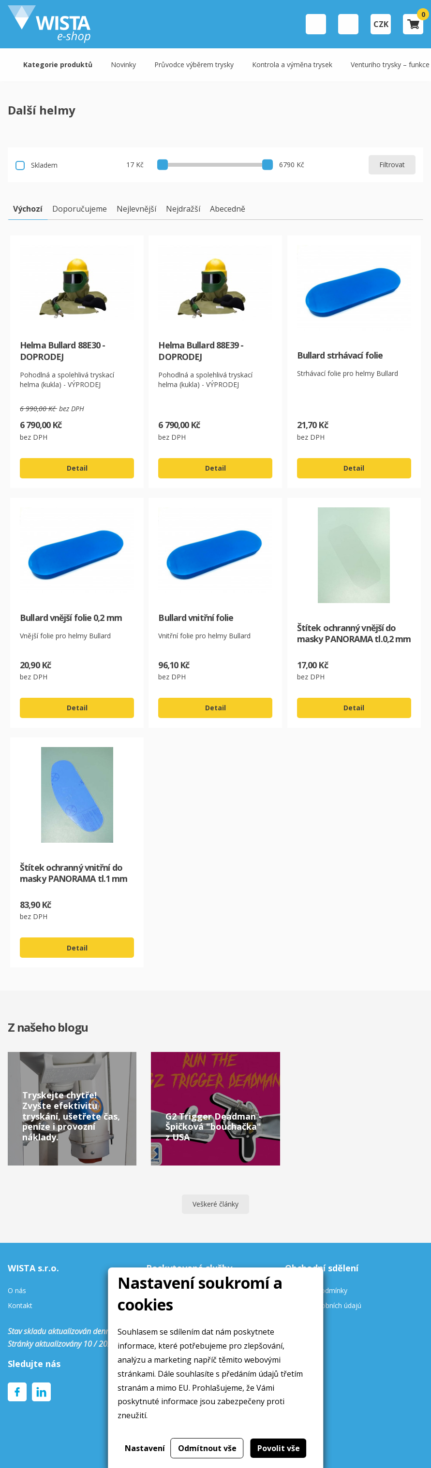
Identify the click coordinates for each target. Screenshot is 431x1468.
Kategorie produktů (57, 64)
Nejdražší (183, 208)
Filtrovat (392, 164)
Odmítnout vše (207, 1448)
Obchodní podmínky (316, 1291)
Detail (77, 468)
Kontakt (20, 1306)
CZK (380, 24)
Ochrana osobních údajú (323, 1306)
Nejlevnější (136, 208)
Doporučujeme (79, 208)
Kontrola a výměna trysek (292, 64)
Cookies (297, 1321)
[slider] (162, 164)
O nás (17, 1291)
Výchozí (28, 208)
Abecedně (227, 208)
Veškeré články (215, 1204)
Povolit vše (278, 1448)
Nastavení (145, 1448)
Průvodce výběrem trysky (194, 64)
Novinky (123, 64)
